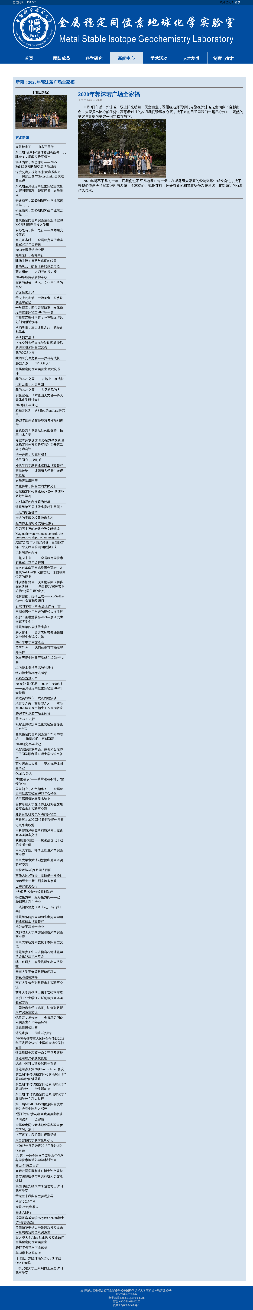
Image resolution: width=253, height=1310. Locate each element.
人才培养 (191, 58)
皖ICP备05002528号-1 (126, 1305)
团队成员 (61, 58)
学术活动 (158, 58)
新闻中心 (126, 58)
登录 (237, 2)
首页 (29, 58)
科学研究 (94, 58)
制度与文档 (223, 58)
